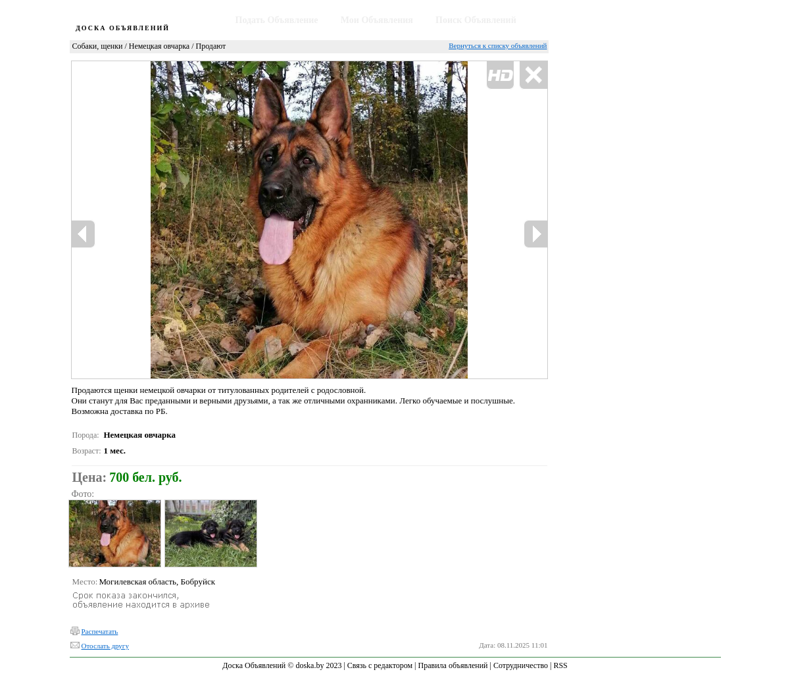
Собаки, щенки (97, 46)
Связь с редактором (379, 665)
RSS (560, 665)
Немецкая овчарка (159, 46)
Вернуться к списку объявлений (498, 45)
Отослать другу (105, 646)
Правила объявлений (453, 665)
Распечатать (100, 631)
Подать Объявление (276, 20)
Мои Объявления (377, 20)
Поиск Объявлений (475, 20)
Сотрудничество (520, 665)
